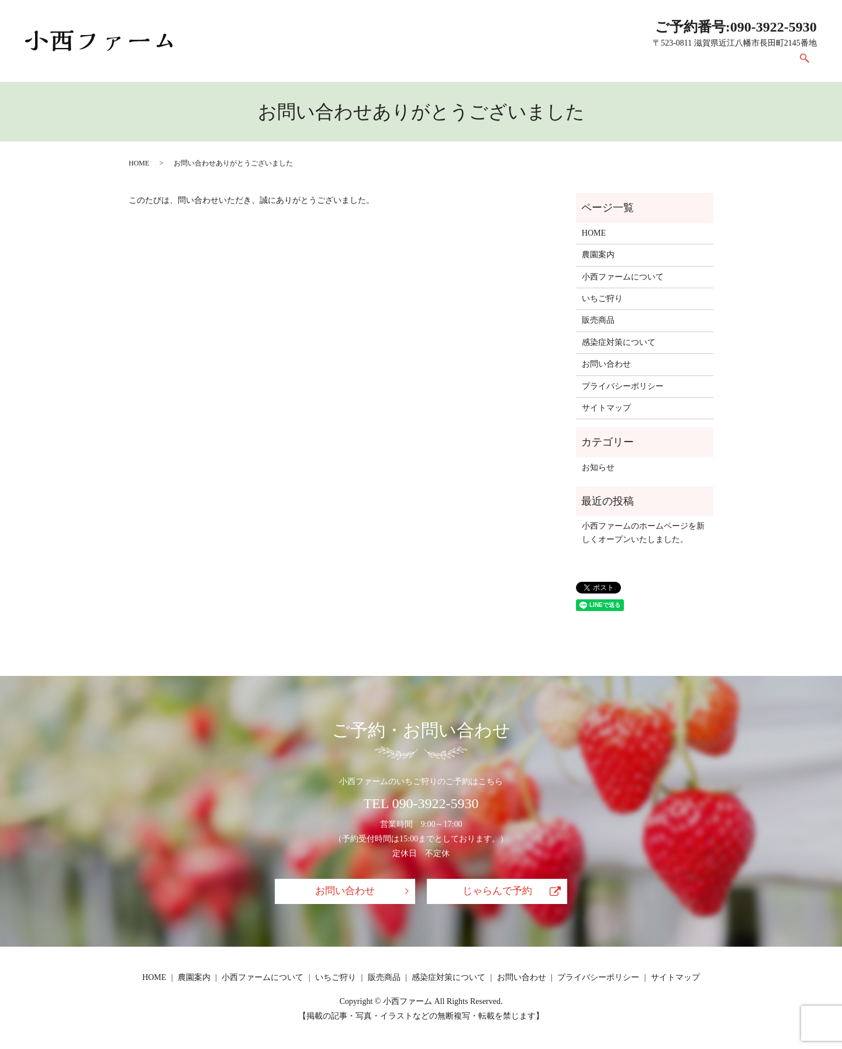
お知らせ (598, 467)
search (804, 64)
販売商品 (591, 63)
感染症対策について (669, 63)
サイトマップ (606, 407)
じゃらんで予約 (497, 892)
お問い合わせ (755, 63)
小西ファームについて (444, 63)
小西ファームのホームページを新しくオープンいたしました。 (643, 532)
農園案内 (362, 63)
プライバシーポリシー (623, 386)
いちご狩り (530, 63)
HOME (310, 63)
